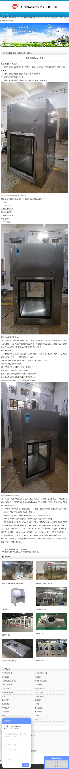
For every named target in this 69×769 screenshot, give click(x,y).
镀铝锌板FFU (51, 650)
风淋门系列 (5, 700)
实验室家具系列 (40, 688)
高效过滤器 (38, 712)
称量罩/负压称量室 (41, 681)
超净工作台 (17, 598)
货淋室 (4, 696)
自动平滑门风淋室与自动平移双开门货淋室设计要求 (23, 552)
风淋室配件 (38, 700)
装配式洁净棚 (17, 624)
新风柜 (4, 715)
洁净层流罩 (38, 685)
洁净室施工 (27, 53)
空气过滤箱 (5, 677)
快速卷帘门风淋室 (7, 692)
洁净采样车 (5, 688)
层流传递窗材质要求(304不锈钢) (17, 549)
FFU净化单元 (6, 708)
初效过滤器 (38, 708)
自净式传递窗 (62, 18)
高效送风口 (38, 719)
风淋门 (15, 18)
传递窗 (20, 18)
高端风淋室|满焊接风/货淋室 (51, 572)
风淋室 (11, 18)
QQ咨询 (27, 766)
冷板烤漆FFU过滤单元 (17, 650)
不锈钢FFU (51, 623)
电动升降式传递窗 (41, 18)
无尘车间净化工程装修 (9, 681)
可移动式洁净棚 (51, 598)
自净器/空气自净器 (41, 673)
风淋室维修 (5, 704)
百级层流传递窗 (52, 18)
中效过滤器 (5, 712)
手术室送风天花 (7, 673)
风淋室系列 (38, 677)
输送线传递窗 (31, 18)
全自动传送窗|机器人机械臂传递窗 (17, 572)
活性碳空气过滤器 (7, 685)
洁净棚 (24, 18)
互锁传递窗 (9, 20)
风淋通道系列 (39, 696)
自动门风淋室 (39, 692)
